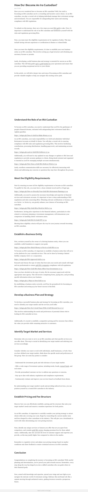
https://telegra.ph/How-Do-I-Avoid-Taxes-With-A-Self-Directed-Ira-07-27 (39, 308)
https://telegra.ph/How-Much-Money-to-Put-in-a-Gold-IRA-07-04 (36, 247)
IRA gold (57, 28)
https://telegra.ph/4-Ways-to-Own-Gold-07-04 (30, 281)
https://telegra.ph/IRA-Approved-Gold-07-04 (29, 259)
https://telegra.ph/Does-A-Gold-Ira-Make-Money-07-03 (33, 135)
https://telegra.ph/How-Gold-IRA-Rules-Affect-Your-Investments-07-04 (38, 269)
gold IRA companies (42, 265)
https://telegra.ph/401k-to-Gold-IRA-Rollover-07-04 (31, 152)
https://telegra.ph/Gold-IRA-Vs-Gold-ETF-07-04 (30, 220)
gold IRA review (37, 430)
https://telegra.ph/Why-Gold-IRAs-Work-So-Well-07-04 (33, 208)
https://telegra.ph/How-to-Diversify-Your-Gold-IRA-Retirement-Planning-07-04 (41, 191)
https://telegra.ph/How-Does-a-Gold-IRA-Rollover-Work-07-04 (35, 164)
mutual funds (64, 366)
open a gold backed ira (43, 64)
